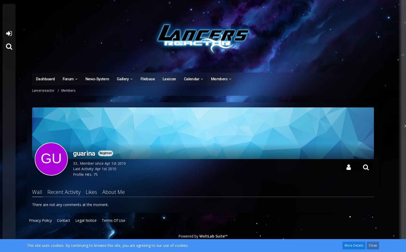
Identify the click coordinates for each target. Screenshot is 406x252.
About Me (113, 191)
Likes (91, 191)
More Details (354, 245)
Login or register (9, 33)
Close (373, 245)
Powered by (203, 236)
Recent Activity (64, 191)
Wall (37, 191)
